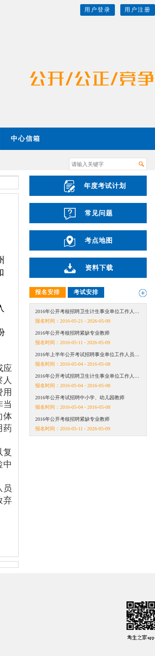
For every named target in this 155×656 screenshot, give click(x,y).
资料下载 (88, 268)
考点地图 (88, 241)
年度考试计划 (95, 186)
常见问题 (88, 213)
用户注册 (137, 10)
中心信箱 (26, 138)
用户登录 (97, 10)
